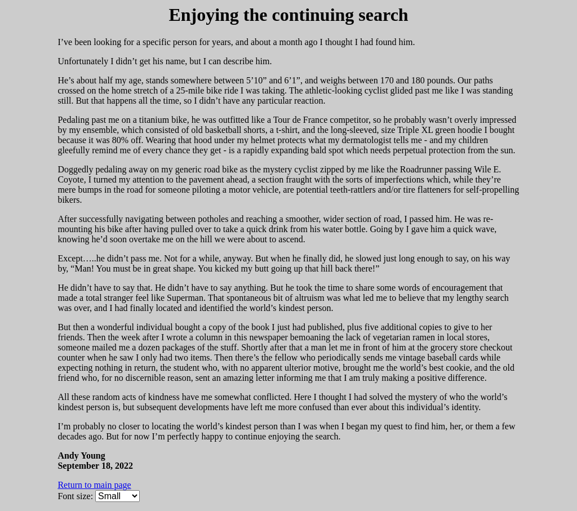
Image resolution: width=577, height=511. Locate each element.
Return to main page (94, 485)
